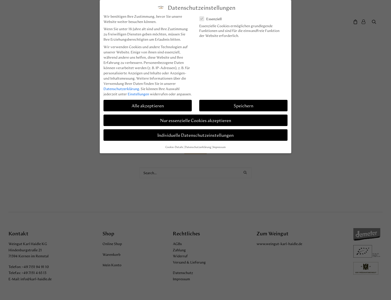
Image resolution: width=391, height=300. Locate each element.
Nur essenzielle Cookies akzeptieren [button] (195, 120)
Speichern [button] (243, 105)
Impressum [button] (219, 147)
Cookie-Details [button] (174, 147)
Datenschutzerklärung (121, 88)
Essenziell (212, 18)
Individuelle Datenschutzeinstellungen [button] (195, 135)
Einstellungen (138, 94)
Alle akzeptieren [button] (147, 105)
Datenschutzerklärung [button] (198, 147)
